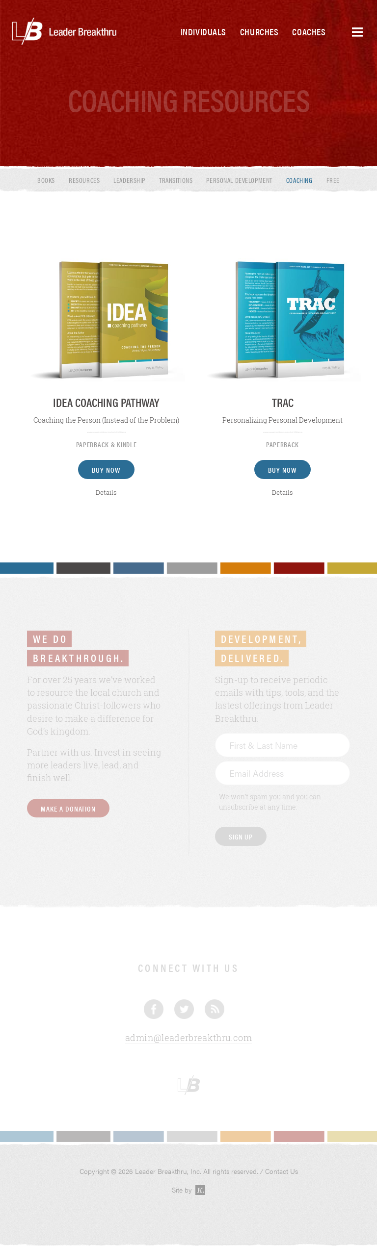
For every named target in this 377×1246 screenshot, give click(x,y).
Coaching (299, 180)
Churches (259, 31)
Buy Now (106, 469)
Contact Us (281, 1171)
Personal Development (239, 180)
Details (106, 492)
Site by (189, 1190)
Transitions (175, 180)
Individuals (203, 31)
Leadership (129, 180)
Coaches (308, 31)
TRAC (283, 402)
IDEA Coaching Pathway (106, 402)
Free (333, 180)
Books (46, 180)
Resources (84, 180)
